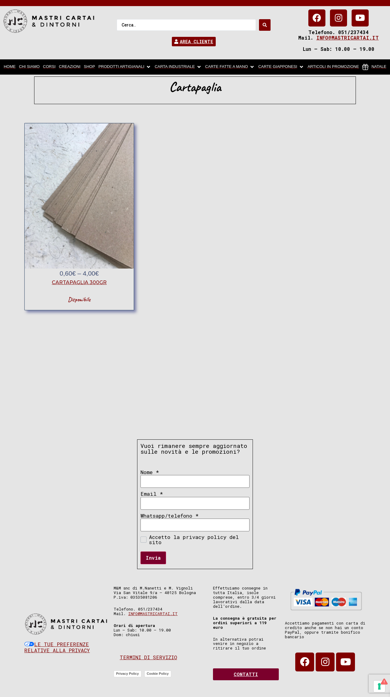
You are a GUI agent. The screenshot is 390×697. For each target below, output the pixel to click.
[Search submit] (265, 25)
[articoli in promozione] (333, 67)
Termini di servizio (148, 657)
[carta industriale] (178, 67)
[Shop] (89, 67)
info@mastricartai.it (347, 37)
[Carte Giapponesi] (281, 67)
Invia (153, 557)
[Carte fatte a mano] (230, 67)
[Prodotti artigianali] (125, 67)
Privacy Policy (127, 673)
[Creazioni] (69, 67)
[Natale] (374, 67)
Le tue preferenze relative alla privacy (57, 647)
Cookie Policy (158, 673)
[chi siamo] (29, 67)
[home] (9, 67)
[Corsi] (49, 67)
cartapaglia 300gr (79, 282)
